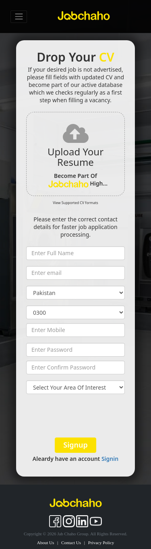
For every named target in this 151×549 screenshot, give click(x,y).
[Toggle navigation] (18, 16)
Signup (75, 445)
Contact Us (71, 542)
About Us (45, 542)
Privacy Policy (101, 542)
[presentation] (75, 415)
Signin (109, 458)
